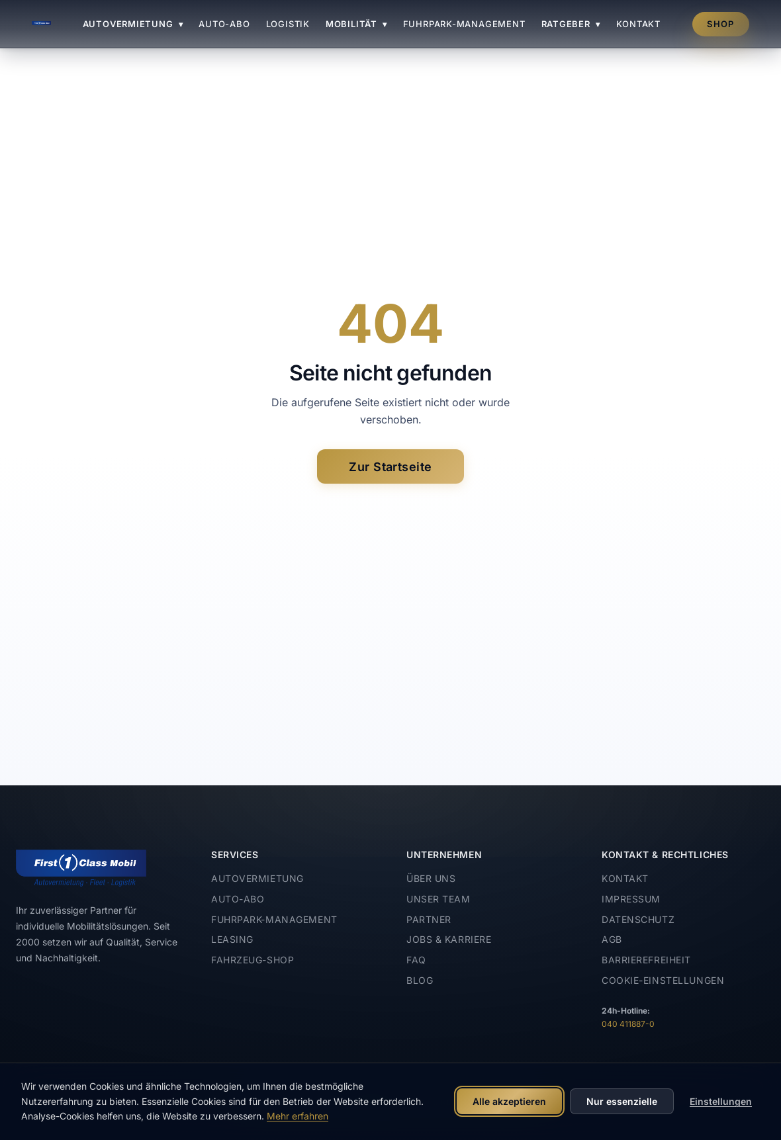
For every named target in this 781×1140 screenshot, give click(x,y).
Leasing (232, 939)
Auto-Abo (224, 24)
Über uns (430, 878)
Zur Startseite (390, 467)
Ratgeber (570, 24)
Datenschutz (638, 919)
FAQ (416, 959)
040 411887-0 (628, 1024)
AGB (612, 939)
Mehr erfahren (297, 1115)
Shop (720, 24)
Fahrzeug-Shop (252, 959)
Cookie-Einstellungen (663, 980)
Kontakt (638, 24)
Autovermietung (133, 24)
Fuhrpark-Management (464, 24)
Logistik (288, 24)
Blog (419, 980)
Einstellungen (721, 1101)
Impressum (631, 898)
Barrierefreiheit (646, 959)
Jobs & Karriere (448, 939)
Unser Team (438, 898)
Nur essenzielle (621, 1101)
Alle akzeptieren (509, 1101)
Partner (428, 919)
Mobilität (356, 24)
